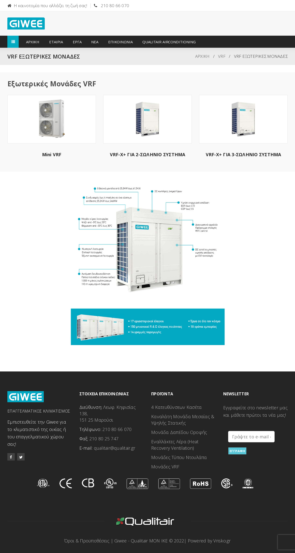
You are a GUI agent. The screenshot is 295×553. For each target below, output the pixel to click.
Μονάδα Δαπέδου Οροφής (179, 432)
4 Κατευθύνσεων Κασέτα (176, 407)
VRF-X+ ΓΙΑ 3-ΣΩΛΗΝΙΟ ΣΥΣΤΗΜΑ (243, 154)
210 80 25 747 (103, 439)
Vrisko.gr (222, 541)
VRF (221, 56)
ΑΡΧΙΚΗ (202, 56)
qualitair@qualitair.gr (114, 448)
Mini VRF (51, 154)
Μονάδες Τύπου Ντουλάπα (179, 457)
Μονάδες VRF (165, 467)
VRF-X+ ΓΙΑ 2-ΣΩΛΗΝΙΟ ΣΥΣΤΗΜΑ (147, 154)
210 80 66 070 (115, 5)
